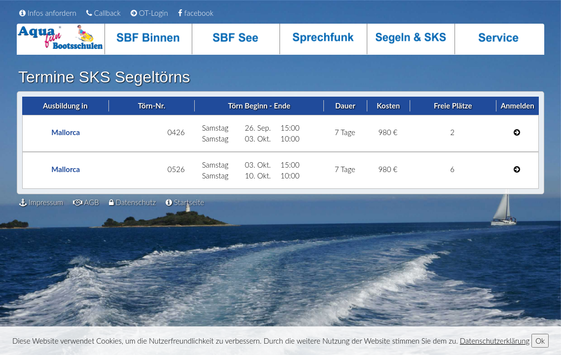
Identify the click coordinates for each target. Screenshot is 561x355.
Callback (103, 12)
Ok (540, 340)
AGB (86, 202)
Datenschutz (132, 202)
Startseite (185, 202)
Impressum (41, 202)
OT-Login (149, 12)
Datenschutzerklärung (494, 340)
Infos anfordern (47, 12)
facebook (195, 12)
